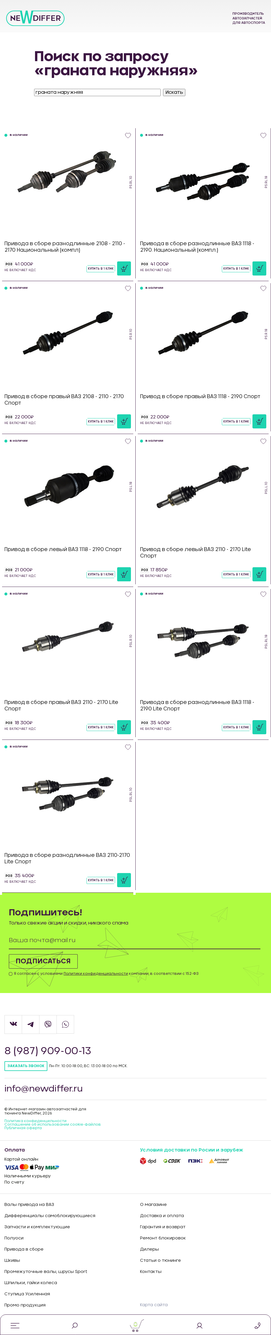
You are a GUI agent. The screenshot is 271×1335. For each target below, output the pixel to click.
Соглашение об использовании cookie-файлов (52, 1124)
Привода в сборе (24, 1249)
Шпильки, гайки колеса (30, 1283)
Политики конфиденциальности (96, 973)
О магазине (153, 1205)
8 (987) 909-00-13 (48, 1051)
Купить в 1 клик (101, 268)
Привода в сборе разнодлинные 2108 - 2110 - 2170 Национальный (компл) (64, 247)
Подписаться (44, 961)
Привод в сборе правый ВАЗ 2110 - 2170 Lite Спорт (61, 705)
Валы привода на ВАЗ (29, 1205)
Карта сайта (154, 1305)
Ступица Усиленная (27, 1294)
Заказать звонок (25, 1066)
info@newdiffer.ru (44, 1088)
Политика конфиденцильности (35, 1121)
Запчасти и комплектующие (37, 1227)
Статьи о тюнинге (160, 1261)
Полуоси (14, 1238)
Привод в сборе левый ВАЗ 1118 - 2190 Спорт (63, 549)
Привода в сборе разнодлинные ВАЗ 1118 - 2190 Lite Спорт (197, 705)
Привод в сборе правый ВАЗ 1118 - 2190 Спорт (200, 396)
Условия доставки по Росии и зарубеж (191, 1150)
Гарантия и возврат (163, 1227)
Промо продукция (25, 1305)
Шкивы (12, 1261)
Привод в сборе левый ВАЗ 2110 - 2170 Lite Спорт (195, 552)
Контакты (151, 1272)
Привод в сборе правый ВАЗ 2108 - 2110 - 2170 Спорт (64, 399)
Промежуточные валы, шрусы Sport (45, 1272)
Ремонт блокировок (163, 1238)
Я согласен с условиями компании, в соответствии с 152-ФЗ (106, 973)
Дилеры (149, 1249)
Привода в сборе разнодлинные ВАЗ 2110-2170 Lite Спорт (67, 858)
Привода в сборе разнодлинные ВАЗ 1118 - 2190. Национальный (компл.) (197, 247)
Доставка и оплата (162, 1216)
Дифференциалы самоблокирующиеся (49, 1216)
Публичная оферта (23, 1128)
